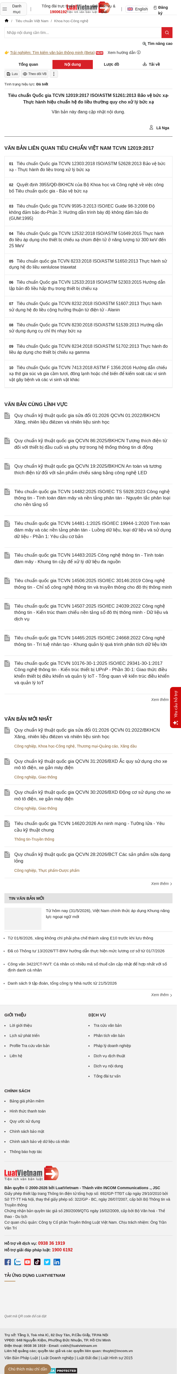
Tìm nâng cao (157, 43)
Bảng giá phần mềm (27, 1101)
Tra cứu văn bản (108, 1025)
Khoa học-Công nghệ (56, 746)
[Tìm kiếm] (166, 32)
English (137, 9)
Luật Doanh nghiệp (57, 1358)
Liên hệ (16, 1056)
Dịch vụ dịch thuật (109, 1056)
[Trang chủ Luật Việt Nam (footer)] (88, 1173)
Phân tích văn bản (109, 1035)
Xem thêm (161, 699)
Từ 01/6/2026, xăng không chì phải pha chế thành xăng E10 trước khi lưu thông (80, 938)
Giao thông (47, 777)
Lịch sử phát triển (25, 1035)
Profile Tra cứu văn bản (29, 1046)
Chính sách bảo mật (27, 1131)
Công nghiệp (25, 746)
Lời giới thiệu (21, 1025)
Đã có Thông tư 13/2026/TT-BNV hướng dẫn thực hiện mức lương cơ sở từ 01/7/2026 (86, 950)
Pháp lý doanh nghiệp (112, 1046)
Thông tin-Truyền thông (34, 839)
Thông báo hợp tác (26, 1151)
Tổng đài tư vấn (107, 1076)
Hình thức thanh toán (28, 1111)
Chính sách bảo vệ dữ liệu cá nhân (39, 1141)
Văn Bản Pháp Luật (21, 1358)
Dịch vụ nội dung (108, 1066)
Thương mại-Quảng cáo (97, 746)
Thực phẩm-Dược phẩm (58, 870)
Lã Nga (159, 127)
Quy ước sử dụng (25, 1121)
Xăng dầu (128, 746)
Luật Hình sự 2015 (117, 1358)
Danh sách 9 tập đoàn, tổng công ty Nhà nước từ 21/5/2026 (62, 983)
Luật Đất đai (87, 1358)
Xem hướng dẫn (124, 52)
